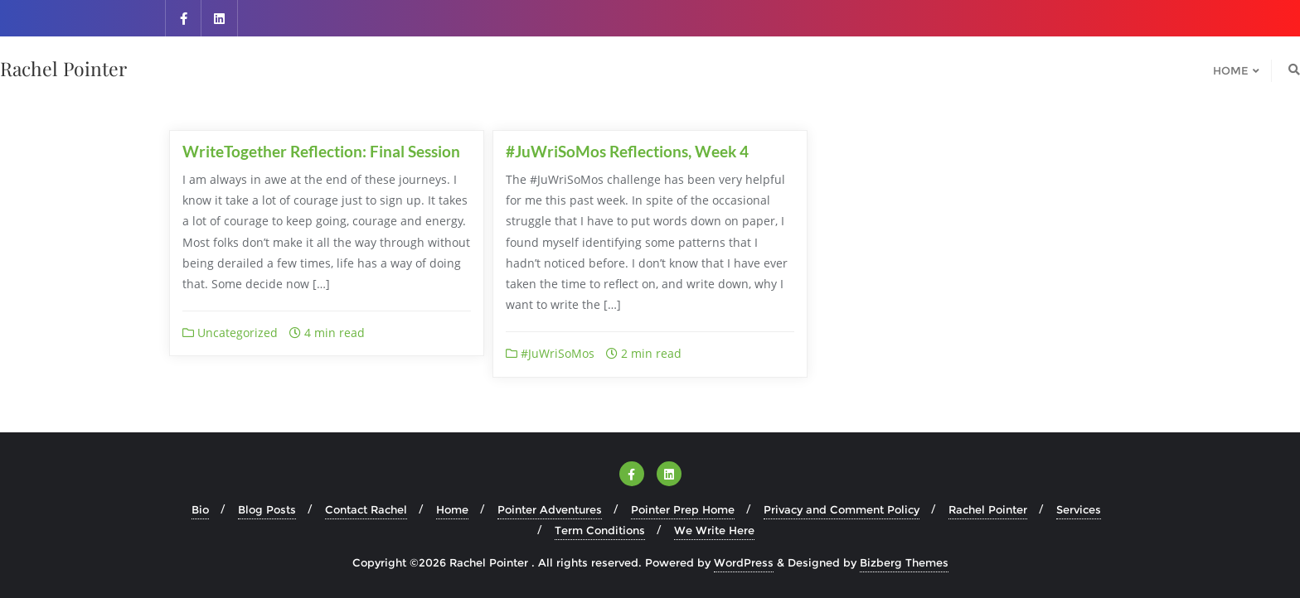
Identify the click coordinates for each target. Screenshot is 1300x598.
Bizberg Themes (904, 562)
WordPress (744, 562)
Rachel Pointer (987, 509)
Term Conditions (600, 530)
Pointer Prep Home (683, 509)
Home (452, 509)
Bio (200, 509)
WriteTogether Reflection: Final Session (321, 151)
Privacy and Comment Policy (841, 509)
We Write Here (714, 530)
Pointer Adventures (549, 509)
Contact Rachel (366, 509)
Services (1078, 509)
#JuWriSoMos (550, 353)
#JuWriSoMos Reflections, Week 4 (627, 151)
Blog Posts (267, 509)
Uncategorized (230, 332)
